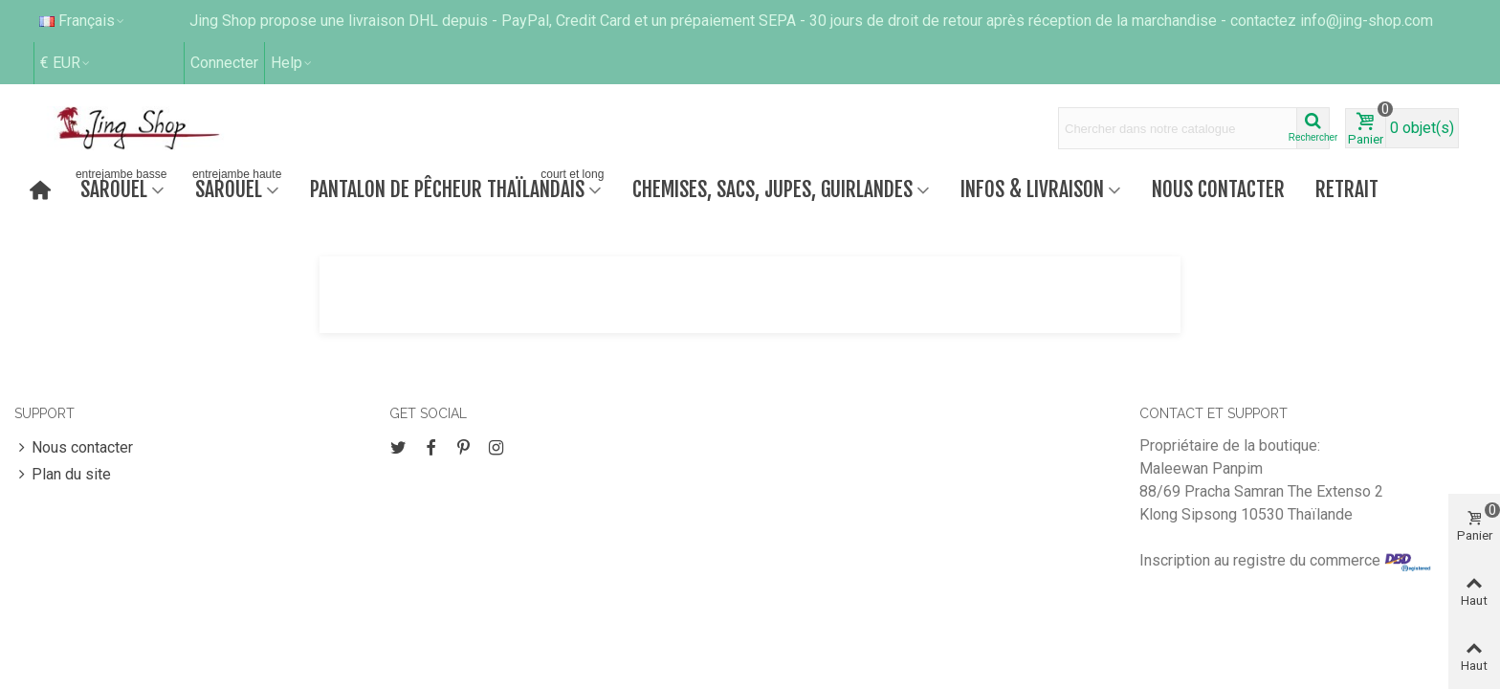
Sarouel (121, 187)
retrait (1347, 189)
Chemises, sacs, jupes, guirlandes (772, 189)
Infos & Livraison (1032, 189)
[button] (292, 63)
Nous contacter (1218, 189)
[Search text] (1177, 128)
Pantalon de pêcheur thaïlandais (458, 187)
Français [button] (82, 20)
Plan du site (62, 474)
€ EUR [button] (66, 63)
